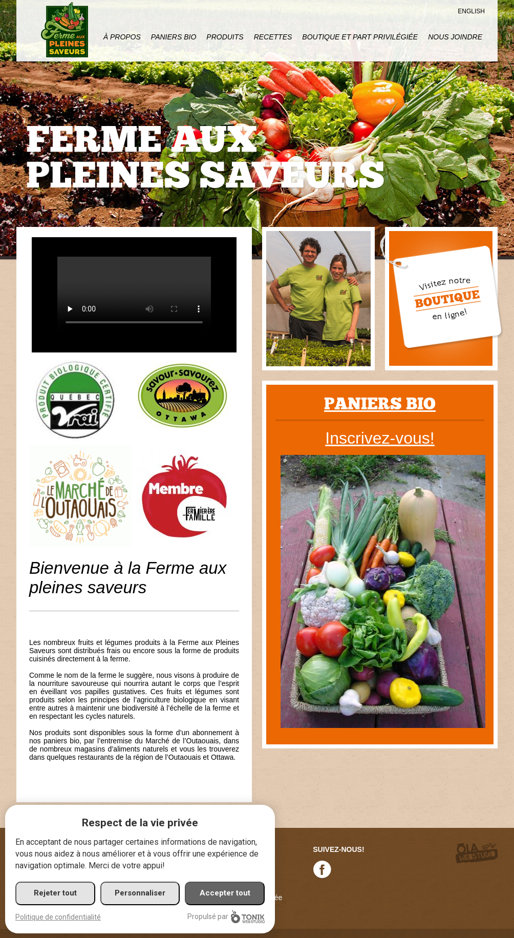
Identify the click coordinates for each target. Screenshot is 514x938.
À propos (122, 37)
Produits (224, 37)
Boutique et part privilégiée (360, 37)
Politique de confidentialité (58, 917)
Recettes (273, 37)
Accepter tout (225, 893)
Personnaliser (140, 893)
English (471, 11)
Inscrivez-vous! (379, 438)
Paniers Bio (173, 37)
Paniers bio (380, 404)
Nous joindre (455, 37)
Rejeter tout (55, 893)
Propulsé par (226, 916)
